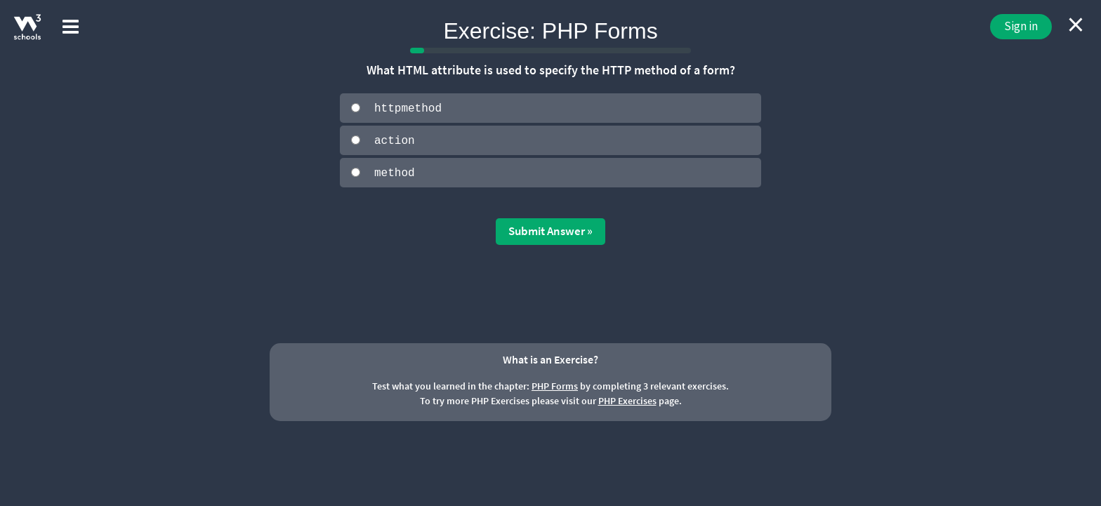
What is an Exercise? (550, 358)
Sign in (1021, 26)
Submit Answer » (550, 230)
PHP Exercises (627, 400)
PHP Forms (555, 385)
